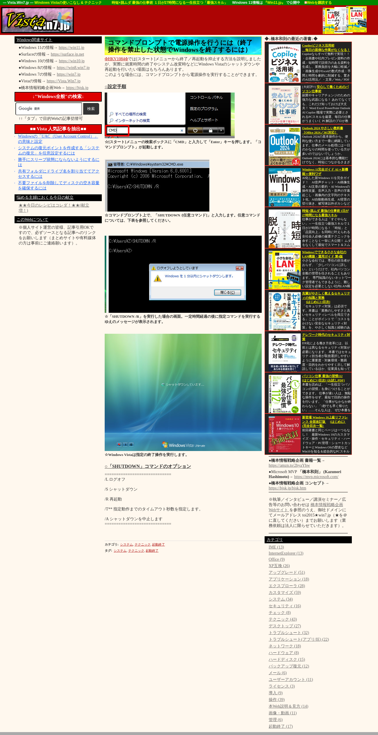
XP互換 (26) (279, 566)
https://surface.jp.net (67, 54)
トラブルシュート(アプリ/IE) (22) (299, 639)
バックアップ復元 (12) (289, 666)
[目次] (326, 301)
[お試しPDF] (336, 380)
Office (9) (277, 559)
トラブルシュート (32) (289, 633)
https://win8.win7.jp (73, 67)
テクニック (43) (283, 619)
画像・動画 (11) (283, 713)
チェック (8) (280, 612)
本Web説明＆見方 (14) (288, 706)
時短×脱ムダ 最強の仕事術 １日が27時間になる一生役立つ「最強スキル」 (170, 3)
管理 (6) (276, 720)
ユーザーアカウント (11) (291, 679)
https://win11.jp (71, 47)
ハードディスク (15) (287, 659)
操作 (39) (277, 699)
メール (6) (278, 673)
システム (126, 544)
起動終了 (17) (281, 726)
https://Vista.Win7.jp (64, 81)
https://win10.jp (72, 61)
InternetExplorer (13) (286, 553)
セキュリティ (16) (285, 606)
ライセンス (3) (282, 686)
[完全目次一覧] (313, 425)
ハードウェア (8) (284, 653)
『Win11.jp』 (275, 3)
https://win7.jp (69, 74)
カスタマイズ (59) (285, 592)
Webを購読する (318, 3)
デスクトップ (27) (285, 626)
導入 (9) (276, 693)
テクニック (143, 544)
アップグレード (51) (287, 572)
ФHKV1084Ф (116, 59)
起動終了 (158, 544)
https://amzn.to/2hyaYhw (289, 465)
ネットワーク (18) (285, 646)
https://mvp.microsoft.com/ (316, 477)
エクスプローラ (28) (287, 586)
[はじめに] (314, 301)
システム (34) (281, 599)
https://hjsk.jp (77, 88)
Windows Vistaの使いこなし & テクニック (68, 3)
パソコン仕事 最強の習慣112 (322, 376)
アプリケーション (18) (289, 579)
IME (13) (276, 547)
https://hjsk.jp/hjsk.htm (287, 488)
